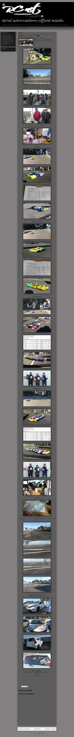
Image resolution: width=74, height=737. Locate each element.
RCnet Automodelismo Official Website (33, 21)
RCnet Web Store (12, 28)
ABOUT (5, 28)
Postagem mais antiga (50, 729)
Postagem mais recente (24, 729)
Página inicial (37, 729)
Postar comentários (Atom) (38, 733)
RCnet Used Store (22, 28)
